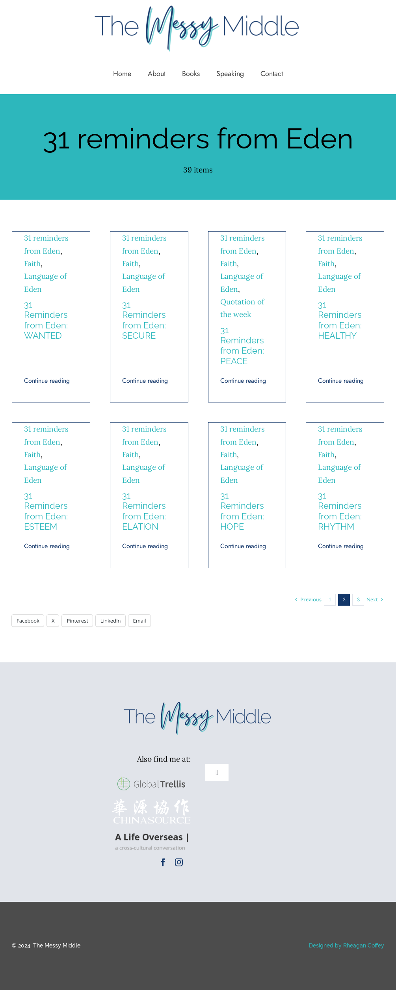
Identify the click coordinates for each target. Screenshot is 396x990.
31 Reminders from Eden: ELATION (144, 511)
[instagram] (179, 862)
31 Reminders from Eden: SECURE (144, 320)
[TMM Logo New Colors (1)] (198, 701)
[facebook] (163, 862)
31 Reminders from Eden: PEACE (242, 345)
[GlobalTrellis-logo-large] (151, 776)
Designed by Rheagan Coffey (346, 945)
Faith (32, 263)
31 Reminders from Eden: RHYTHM (340, 511)
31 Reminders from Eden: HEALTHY (340, 320)
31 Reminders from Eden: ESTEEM (46, 511)
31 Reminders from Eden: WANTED (46, 320)
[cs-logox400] (151, 802)
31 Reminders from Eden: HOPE (242, 511)
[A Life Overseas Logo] (151, 831)
